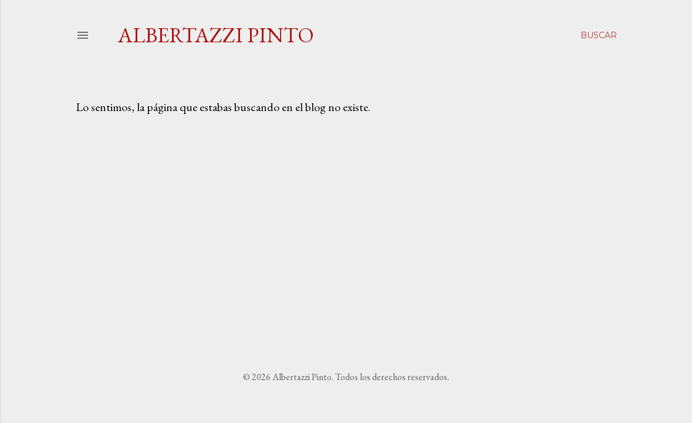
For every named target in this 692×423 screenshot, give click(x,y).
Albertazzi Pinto (216, 35)
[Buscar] (598, 35)
